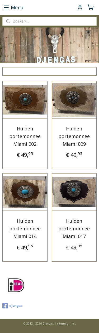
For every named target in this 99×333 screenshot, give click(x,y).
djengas (12, 306)
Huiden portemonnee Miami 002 (25, 136)
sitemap (62, 323)
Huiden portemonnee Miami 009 (74, 136)
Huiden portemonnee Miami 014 (25, 228)
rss (74, 323)
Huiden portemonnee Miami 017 (74, 228)
